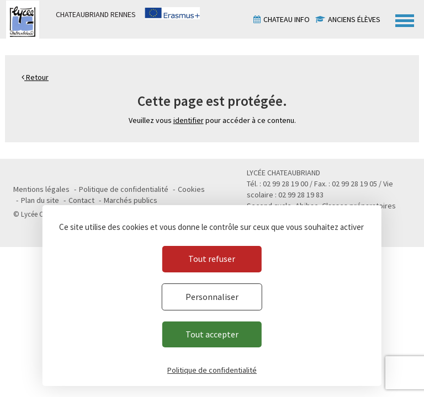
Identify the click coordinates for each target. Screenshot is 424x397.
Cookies (191, 189)
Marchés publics (130, 200)
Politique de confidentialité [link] (212, 370)
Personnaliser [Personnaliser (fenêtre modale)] (212, 296)
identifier (188, 120)
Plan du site (40, 200)
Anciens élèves (354, 19)
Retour (35, 77)
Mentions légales (41, 189)
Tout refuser (211, 258)
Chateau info (286, 19)
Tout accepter (212, 334)
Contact (81, 200)
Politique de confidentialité (123, 189)
